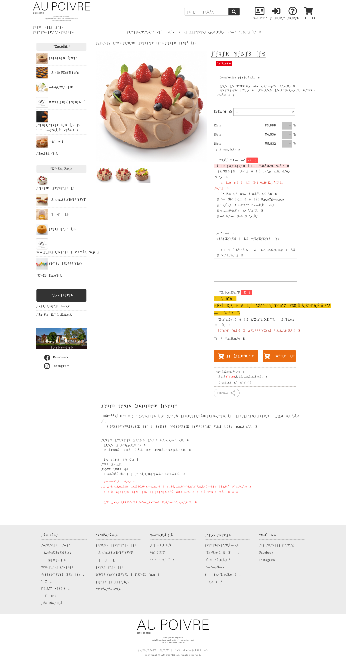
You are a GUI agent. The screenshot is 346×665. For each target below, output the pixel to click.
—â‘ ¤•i (49, 142)
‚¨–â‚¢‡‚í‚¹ (213, 582)
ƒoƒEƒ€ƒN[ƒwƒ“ (56, 58)
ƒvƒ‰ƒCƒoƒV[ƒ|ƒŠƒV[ (155, 650)
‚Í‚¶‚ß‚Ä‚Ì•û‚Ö (160, 545)
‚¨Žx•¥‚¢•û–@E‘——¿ (222, 553)
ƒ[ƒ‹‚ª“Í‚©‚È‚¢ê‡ (223, 575)
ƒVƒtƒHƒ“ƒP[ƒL (56, 229)
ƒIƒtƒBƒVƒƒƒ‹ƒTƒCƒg (276, 545)
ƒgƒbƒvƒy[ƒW (107, 43)
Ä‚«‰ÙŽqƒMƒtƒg (57, 72)
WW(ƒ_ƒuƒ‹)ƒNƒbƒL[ (60, 102)
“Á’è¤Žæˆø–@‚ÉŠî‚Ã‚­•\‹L (192, 650)
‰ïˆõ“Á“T (157, 553)
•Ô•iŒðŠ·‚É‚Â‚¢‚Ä (218, 560)
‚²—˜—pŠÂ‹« (214, 567)
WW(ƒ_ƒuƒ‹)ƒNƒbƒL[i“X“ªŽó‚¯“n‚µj (61, 246)
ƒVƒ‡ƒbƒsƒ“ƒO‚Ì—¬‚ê (53, 306)
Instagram (57, 366)
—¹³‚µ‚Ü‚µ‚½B (231, 339)
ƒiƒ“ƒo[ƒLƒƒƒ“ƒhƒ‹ (59, 264)
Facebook (56, 358)
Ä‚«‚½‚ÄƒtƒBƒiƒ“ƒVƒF (61, 200)
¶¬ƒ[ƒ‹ (53, 214)
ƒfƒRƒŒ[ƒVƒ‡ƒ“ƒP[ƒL (56, 182)
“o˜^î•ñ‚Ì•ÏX (162, 560)
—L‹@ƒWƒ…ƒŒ (54, 87)
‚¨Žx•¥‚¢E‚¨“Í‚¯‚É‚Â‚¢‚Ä (54, 314)
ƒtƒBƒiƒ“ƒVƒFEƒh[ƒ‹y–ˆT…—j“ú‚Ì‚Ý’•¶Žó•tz (58, 121)
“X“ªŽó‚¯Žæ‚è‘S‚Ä (49, 275)
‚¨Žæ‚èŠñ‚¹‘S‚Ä (47, 153)
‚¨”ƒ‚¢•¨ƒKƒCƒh (61, 295)
